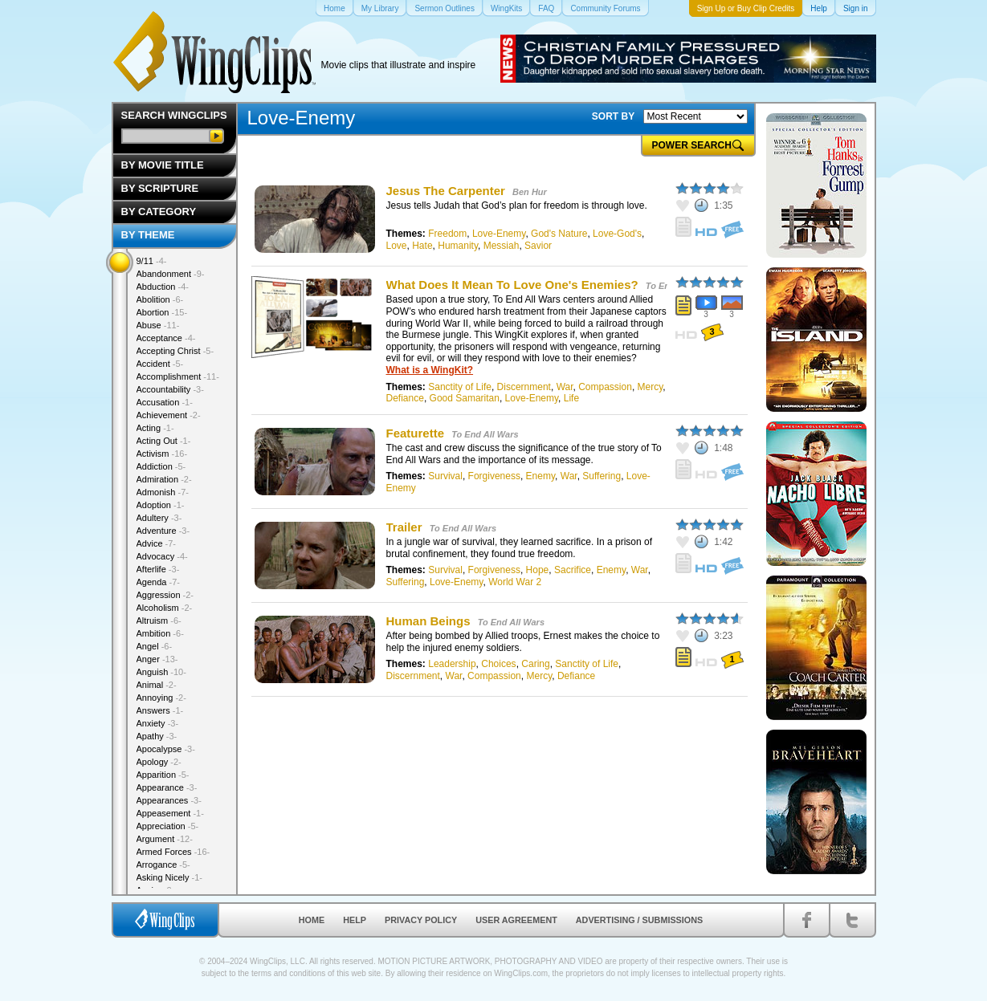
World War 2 (514, 582)
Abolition (160, 299)
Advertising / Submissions (639, 920)
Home (311, 920)
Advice (157, 543)
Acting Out (164, 441)
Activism (162, 453)
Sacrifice (572, 570)
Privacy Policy (421, 920)
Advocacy (162, 556)
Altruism (159, 620)
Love (396, 245)
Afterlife (158, 569)
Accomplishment (178, 376)
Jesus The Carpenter (445, 190)
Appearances (169, 800)
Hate (422, 245)
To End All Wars (484, 434)
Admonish (163, 492)
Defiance (405, 398)
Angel (155, 646)
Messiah (501, 245)
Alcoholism (165, 607)
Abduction (163, 286)
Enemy (540, 476)
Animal (157, 685)
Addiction (161, 466)
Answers (160, 710)
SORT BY (613, 116)
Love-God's (617, 233)
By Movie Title (162, 165)
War (565, 387)
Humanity (458, 245)
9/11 (152, 261)
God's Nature (559, 233)
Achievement (169, 415)
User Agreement (516, 920)
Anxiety (158, 723)
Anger (157, 659)
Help (354, 920)
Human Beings (428, 621)
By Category (159, 211)
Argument (165, 839)
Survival (445, 476)
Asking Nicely (170, 877)
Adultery (159, 518)
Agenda (158, 582)
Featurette (415, 433)
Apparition (163, 774)
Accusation (165, 402)
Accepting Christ (175, 351)
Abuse (158, 325)
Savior (538, 245)
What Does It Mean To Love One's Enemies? (512, 284)
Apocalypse (166, 749)
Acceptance (166, 338)
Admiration (164, 479)
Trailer (404, 527)
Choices (498, 663)
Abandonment (171, 274)
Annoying (161, 697)
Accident (160, 363)
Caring (535, 663)
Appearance (167, 787)
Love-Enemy (498, 233)
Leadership (451, 663)
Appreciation (168, 826)
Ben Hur (529, 192)
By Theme (148, 235)
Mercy (650, 387)
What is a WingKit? (430, 370)
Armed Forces (173, 852)
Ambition (160, 633)
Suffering (601, 476)
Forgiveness (494, 476)
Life (571, 398)
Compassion (605, 387)
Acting (155, 428)
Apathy (157, 736)
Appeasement (170, 813)
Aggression (165, 595)
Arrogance (163, 864)
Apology (159, 762)
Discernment (524, 387)
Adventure (163, 530)
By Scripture (160, 188)
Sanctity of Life (459, 387)
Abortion (162, 312)
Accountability (170, 389)
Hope (537, 570)
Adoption (161, 505)
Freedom (447, 233)
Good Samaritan (465, 398)
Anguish (161, 672)
